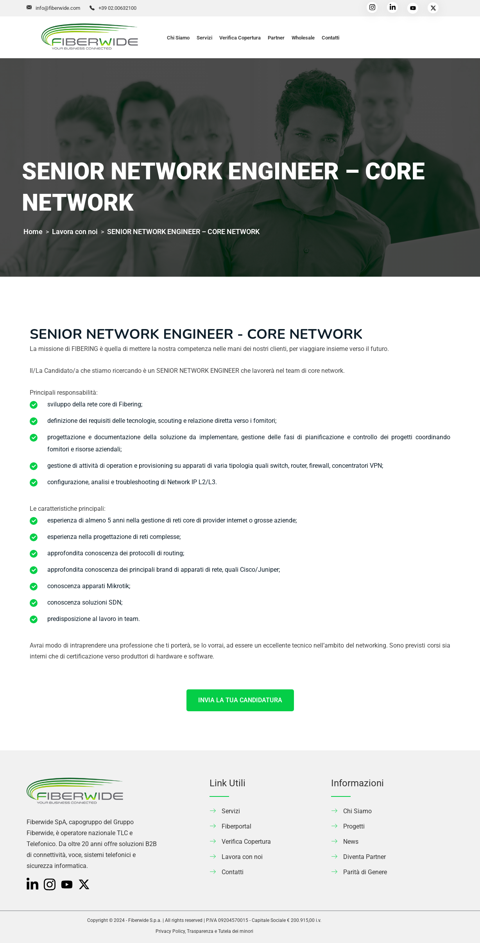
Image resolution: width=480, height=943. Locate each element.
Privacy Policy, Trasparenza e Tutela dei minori (204, 931)
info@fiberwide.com (58, 8)
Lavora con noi (242, 857)
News (350, 841)
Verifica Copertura (240, 38)
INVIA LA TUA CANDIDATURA (240, 700)
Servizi (204, 38)
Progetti (354, 826)
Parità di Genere (365, 872)
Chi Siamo (178, 38)
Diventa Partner (364, 857)
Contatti (330, 38)
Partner (276, 38)
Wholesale (303, 38)
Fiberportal (236, 826)
